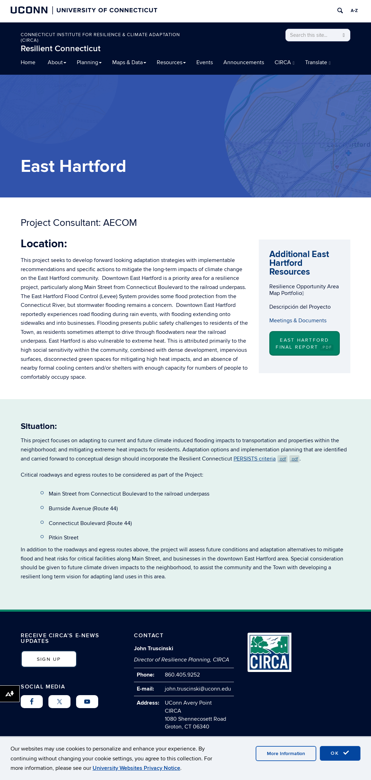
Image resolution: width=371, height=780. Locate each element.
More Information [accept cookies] (286, 754)
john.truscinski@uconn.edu (198, 688)
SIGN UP (49, 659)
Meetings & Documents (297, 320)
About (57, 62)
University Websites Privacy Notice (136, 768)
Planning (89, 62)
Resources (171, 62)
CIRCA (285, 62)
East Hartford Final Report (304, 343)
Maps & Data (129, 62)
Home (28, 62)
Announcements (243, 62)
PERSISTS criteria (266, 458)
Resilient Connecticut (61, 48)
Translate (318, 62)
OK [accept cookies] (340, 753)
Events (204, 62)
